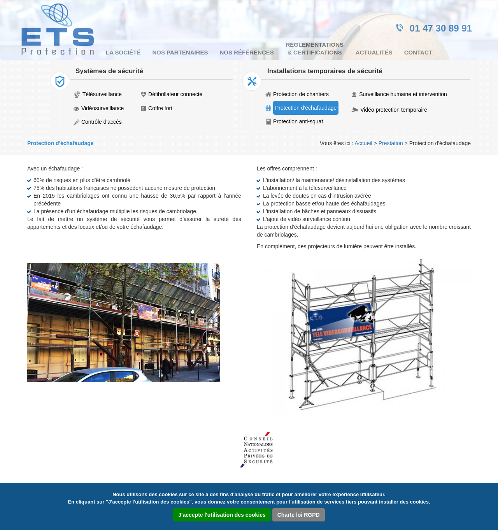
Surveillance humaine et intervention (403, 94)
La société (123, 52)
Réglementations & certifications (315, 48)
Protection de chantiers (301, 94)
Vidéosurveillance (102, 108)
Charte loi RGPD (298, 515)
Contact (418, 52)
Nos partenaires (180, 52)
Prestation (391, 143)
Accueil (363, 143)
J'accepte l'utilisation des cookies (222, 515)
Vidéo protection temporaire (393, 110)
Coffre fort (160, 108)
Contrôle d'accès (101, 122)
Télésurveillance (102, 94)
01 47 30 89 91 (441, 28)
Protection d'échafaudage (306, 108)
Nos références (247, 52)
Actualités (374, 52)
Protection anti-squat (298, 121)
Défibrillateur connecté (175, 94)
